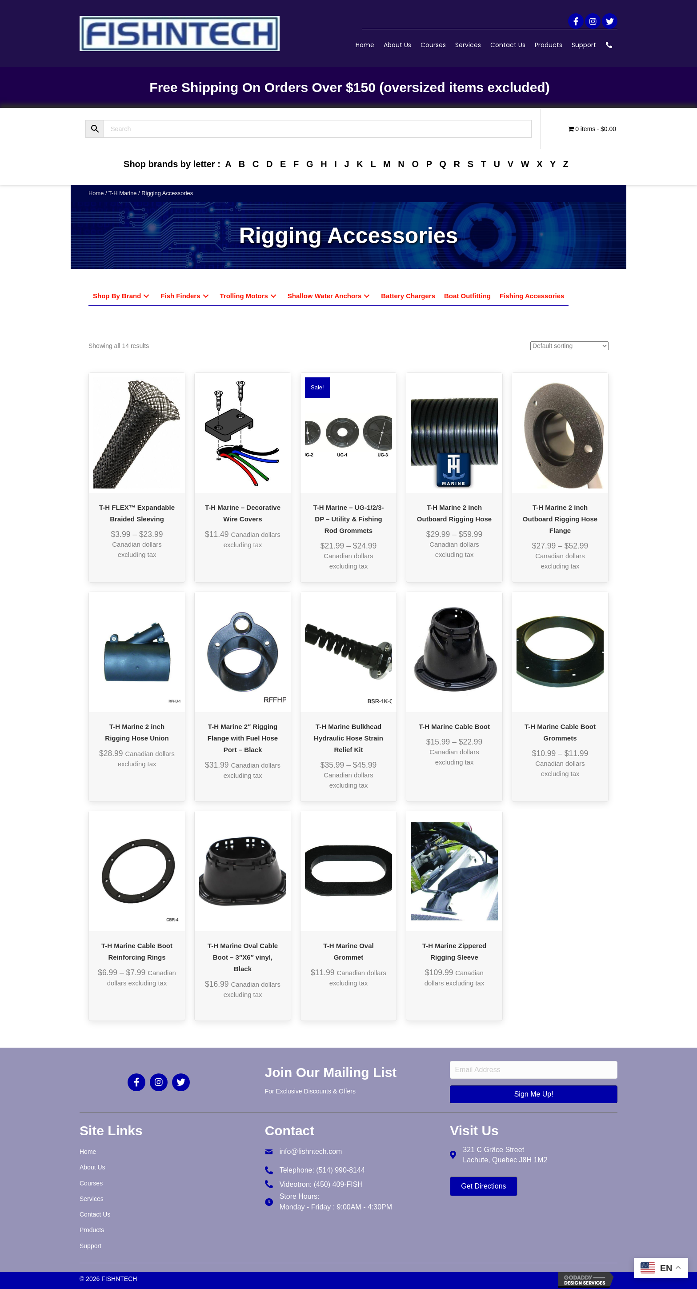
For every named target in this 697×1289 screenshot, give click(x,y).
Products (548, 44)
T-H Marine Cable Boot (454, 726)
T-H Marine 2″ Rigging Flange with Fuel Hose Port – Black (243, 738)
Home (365, 44)
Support (584, 44)
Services (468, 44)
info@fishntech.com (311, 1151)
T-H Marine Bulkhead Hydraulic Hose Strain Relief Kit (348, 738)
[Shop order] (569, 345)
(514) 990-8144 (340, 1170)
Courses (433, 44)
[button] (576, 21)
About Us (397, 44)
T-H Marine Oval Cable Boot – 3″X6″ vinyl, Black (243, 957)
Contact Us (507, 44)
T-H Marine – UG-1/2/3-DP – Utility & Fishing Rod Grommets (348, 519)
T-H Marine (122, 193)
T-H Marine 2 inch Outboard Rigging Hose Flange (560, 519)
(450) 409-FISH (338, 1184)
